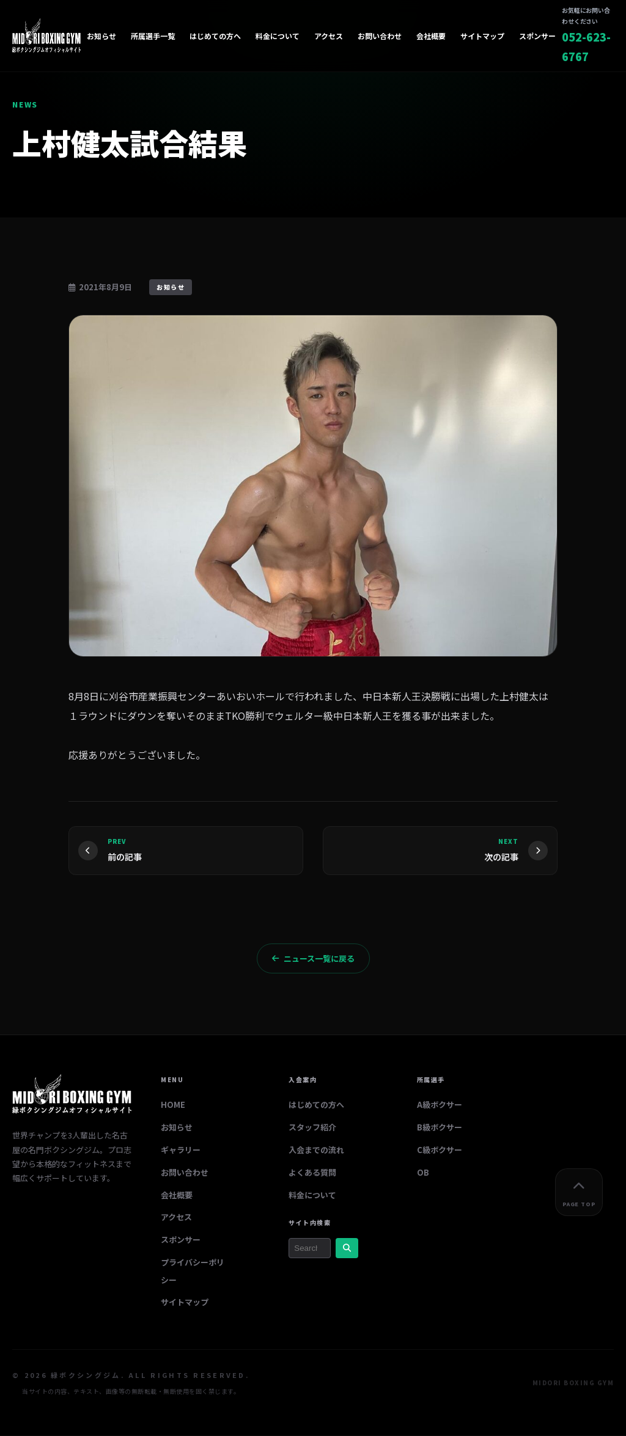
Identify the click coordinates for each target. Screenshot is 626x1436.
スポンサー (537, 36)
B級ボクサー (439, 1128)
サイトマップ (482, 36)
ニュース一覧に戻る (313, 959)
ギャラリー (181, 1150)
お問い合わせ (380, 36)
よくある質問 (312, 1173)
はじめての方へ (215, 36)
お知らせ (101, 36)
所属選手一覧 (153, 36)
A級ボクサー (439, 1106)
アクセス (328, 36)
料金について (278, 36)
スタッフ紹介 (312, 1128)
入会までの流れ (316, 1150)
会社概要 (431, 36)
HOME (173, 1106)
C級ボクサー (439, 1150)
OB (423, 1173)
